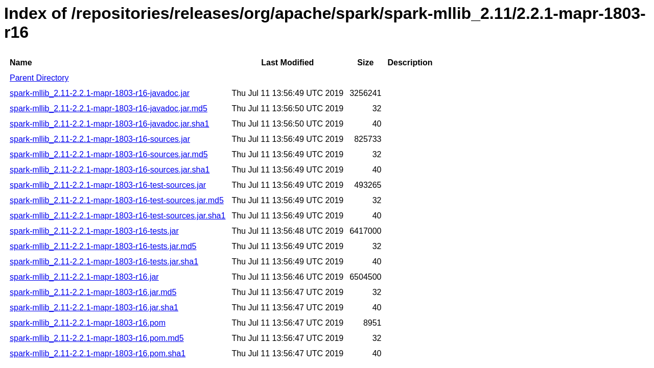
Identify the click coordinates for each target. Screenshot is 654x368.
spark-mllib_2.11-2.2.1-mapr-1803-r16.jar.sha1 (94, 307)
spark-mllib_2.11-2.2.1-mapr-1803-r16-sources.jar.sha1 (109, 169)
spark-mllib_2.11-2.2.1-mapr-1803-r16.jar (84, 277)
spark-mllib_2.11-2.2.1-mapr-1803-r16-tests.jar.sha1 (104, 261)
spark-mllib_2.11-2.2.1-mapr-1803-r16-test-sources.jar (108, 185)
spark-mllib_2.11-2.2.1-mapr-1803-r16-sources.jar (100, 139)
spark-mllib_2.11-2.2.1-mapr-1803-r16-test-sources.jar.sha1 (117, 215)
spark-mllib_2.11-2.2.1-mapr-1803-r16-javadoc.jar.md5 (108, 108)
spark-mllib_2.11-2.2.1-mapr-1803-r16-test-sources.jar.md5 (117, 200)
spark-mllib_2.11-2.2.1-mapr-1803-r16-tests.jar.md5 (103, 246)
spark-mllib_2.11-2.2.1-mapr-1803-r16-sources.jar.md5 (109, 154)
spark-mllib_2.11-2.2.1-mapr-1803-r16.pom (88, 322)
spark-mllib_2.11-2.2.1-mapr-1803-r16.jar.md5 (93, 292)
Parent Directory (39, 77)
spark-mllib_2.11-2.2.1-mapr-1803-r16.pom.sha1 (97, 353)
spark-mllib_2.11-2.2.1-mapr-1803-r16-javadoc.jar (100, 93)
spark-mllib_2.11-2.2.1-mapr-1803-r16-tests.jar (94, 231)
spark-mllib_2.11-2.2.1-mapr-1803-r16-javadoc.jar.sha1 (109, 123)
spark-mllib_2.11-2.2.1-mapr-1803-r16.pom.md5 (97, 338)
